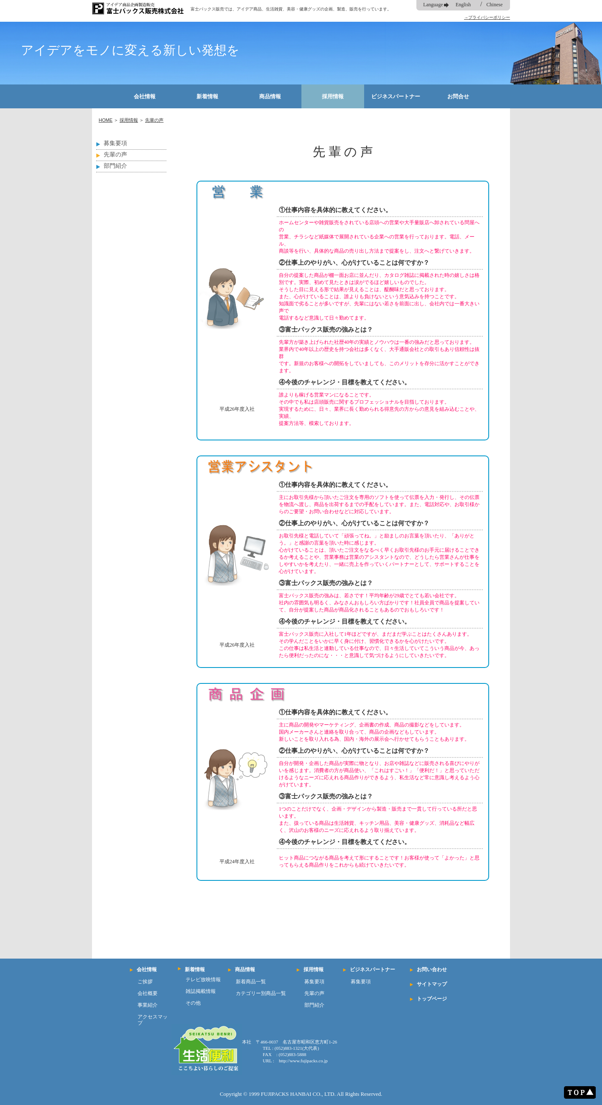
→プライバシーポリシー (487, 17)
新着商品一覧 (251, 981)
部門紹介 (115, 166)
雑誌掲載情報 (201, 991)
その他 (193, 1002)
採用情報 (333, 96)
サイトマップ (432, 984)
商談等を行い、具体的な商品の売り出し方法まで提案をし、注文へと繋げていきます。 (376, 251)
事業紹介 (148, 1005)
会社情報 (145, 96)
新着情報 (207, 96)
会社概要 (148, 993)
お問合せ (458, 96)
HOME (105, 120)
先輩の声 (154, 120)
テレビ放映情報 (203, 979)
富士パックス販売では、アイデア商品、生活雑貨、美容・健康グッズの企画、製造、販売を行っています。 (291, 9)
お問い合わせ (432, 969)
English (463, 5)
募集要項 (115, 143)
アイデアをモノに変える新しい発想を (130, 50)
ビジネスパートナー (395, 96)
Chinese (495, 5)
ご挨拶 (145, 981)
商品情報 (270, 96)
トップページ (432, 999)
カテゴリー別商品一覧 (261, 993)
